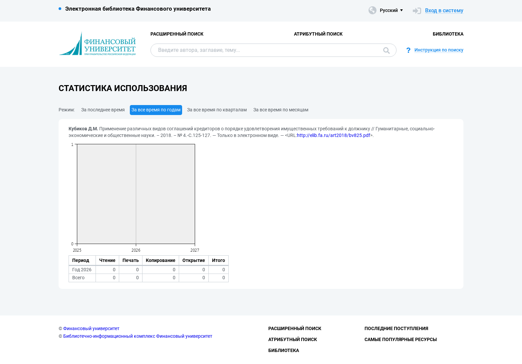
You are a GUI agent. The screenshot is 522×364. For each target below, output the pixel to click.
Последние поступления (396, 328)
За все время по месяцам (280, 109)
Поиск (386, 50)
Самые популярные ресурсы (401, 339)
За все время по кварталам (217, 109)
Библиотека (448, 34)
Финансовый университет (91, 328)
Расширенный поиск (176, 34)
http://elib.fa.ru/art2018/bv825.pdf (333, 135)
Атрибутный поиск (318, 34)
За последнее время (103, 109)
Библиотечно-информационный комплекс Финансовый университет (137, 336)
